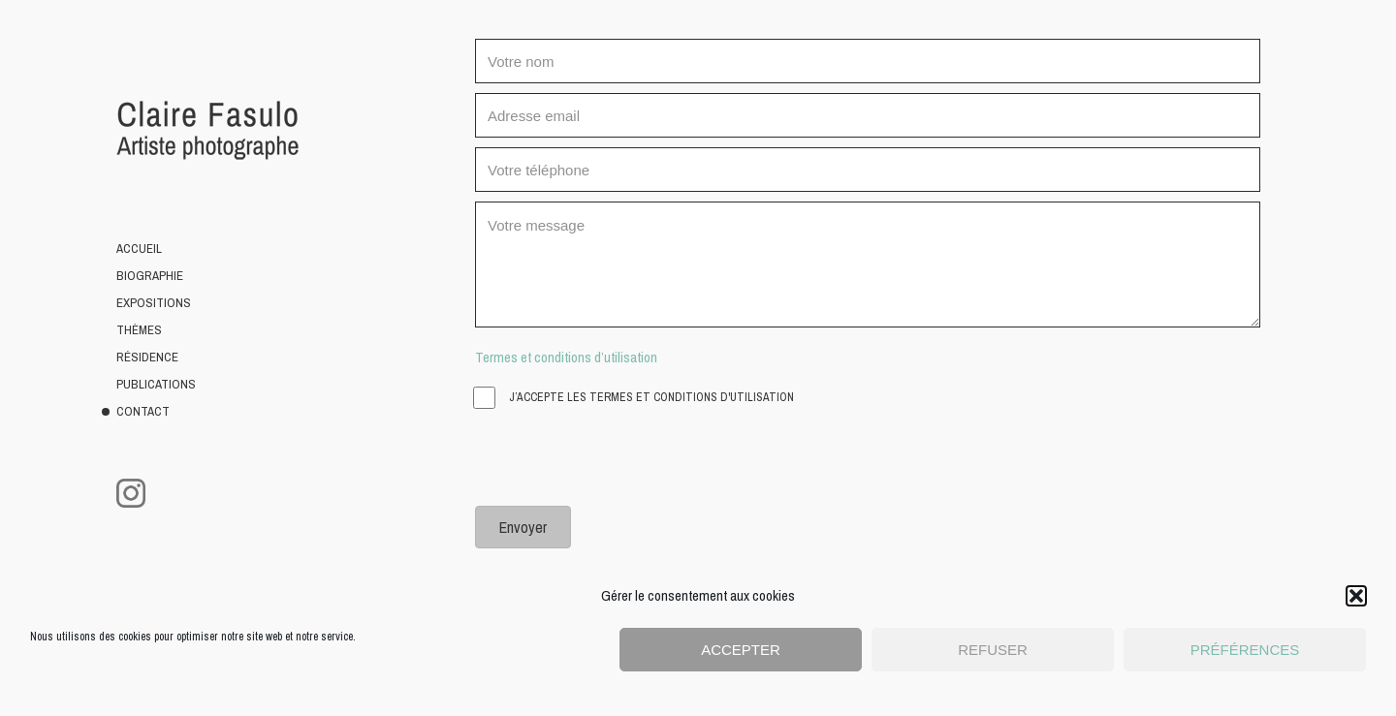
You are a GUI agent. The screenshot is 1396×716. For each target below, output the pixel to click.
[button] (1356, 596)
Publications (156, 384)
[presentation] (622, 458)
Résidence (147, 357)
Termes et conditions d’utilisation (566, 357)
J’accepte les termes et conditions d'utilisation (634, 398)
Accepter (740, 649)
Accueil (139, 248)
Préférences (1245, 649)
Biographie (149, 275)
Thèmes (139, 330)
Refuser (993, 649)
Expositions (153, 303)
